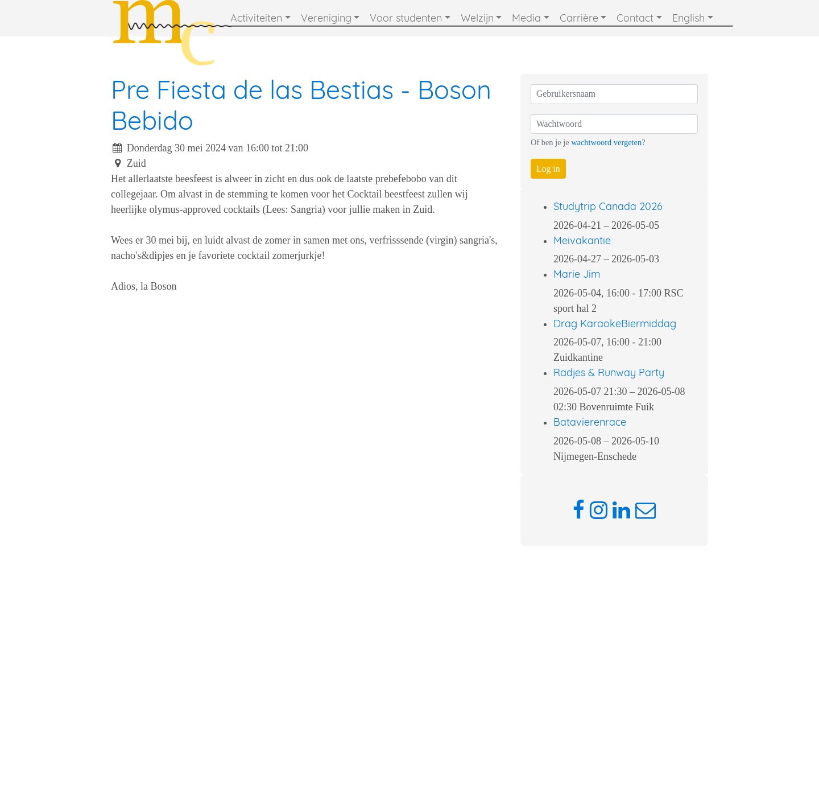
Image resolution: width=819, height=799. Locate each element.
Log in (548, 169)
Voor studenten (406, 17)
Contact (635, 17)
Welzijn (477, 17)
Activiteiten (256, 17)
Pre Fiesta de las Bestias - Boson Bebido (301, 104)
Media (526, 17)
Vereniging (326, 17)
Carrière (579, 17)
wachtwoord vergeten (606, 142)
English (688, 17)
